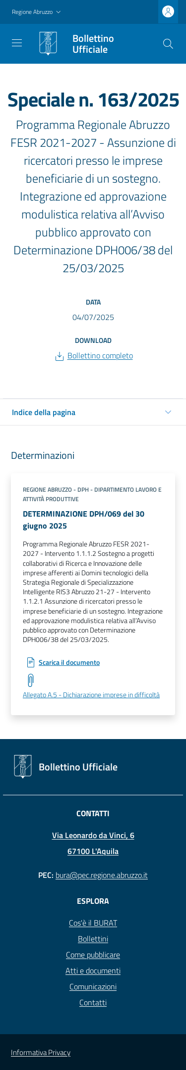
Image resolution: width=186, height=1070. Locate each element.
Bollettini (93, 939)
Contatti (93, 1002)
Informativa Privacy (40, 1052)
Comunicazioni (93, 986)
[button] (37, 12)
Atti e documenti (93, 970)
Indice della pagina (43, 412)
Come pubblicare (93, 955)
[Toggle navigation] (17, 43)
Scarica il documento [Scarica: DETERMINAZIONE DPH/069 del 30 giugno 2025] (69, 662)
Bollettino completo (100, 355)
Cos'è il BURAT (93, 923)
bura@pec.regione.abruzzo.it (102, 875)
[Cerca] (168, 44)
